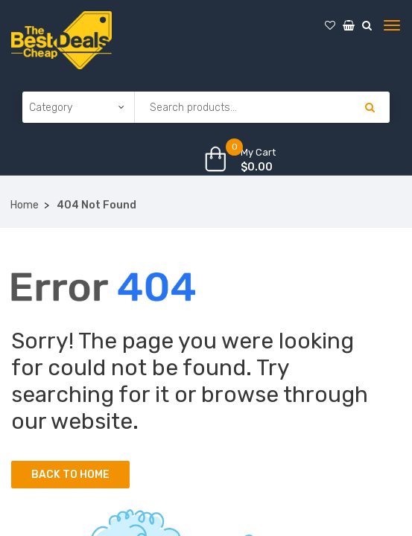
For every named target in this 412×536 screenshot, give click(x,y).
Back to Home (70, 474)
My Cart (258, 152)
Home (24, 205)
